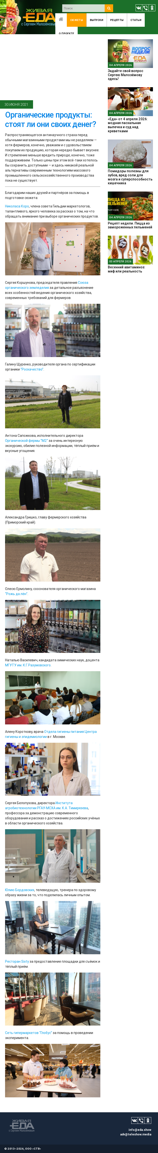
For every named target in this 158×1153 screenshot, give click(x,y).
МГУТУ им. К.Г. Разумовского (28, 665)
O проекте (66, 33)
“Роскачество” (32, 369)
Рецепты (117, 20)
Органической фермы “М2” (26, 440)
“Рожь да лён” (16, 594)
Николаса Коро (17, 206)
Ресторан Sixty (17, 961)
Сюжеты (76, 20)
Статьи (136, 20)
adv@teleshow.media (135, 1134)
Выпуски (96, 20)
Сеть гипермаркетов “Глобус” (28, 1033)
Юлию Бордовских (19, 890)
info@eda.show (140, 1130)
